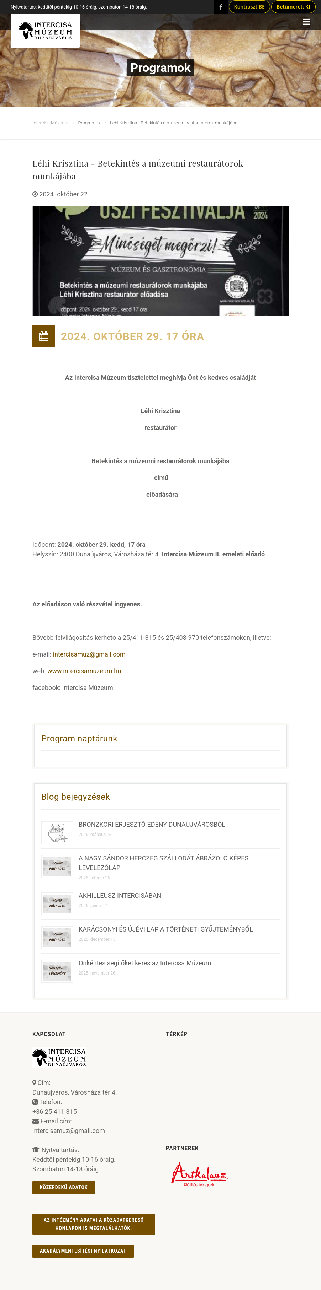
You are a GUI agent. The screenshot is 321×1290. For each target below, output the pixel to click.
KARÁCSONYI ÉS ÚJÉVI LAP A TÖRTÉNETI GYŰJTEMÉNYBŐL (166, 929)
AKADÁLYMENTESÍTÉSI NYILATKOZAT (83, 1251)
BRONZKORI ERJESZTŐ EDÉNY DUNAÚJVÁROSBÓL (152, 824)
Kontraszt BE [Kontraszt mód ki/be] (249, 6)
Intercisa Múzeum (50, 122)
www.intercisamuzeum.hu (84, 671)
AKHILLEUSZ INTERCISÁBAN (120, 895)
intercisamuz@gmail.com (89, 654)
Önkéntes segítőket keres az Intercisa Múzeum (145, 963)
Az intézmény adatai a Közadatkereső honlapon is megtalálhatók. (94, 1224)
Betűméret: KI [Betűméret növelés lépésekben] (293, 6)
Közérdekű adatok (64, 1187)
